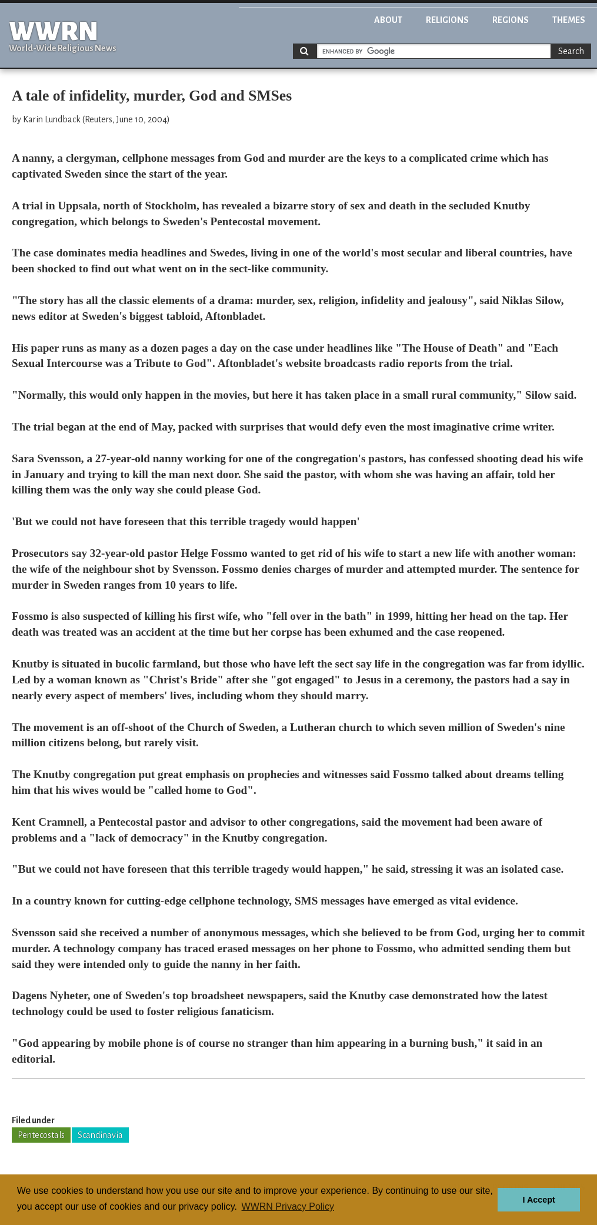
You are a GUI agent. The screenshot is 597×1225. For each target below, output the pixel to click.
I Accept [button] (538, 1199)
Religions (447, 20)
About (388, 20)
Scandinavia (100, 1135)
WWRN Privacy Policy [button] (288, 1206)
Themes (568, 20)
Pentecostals (41, 1135)
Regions (510, 20)
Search (571, 51)
